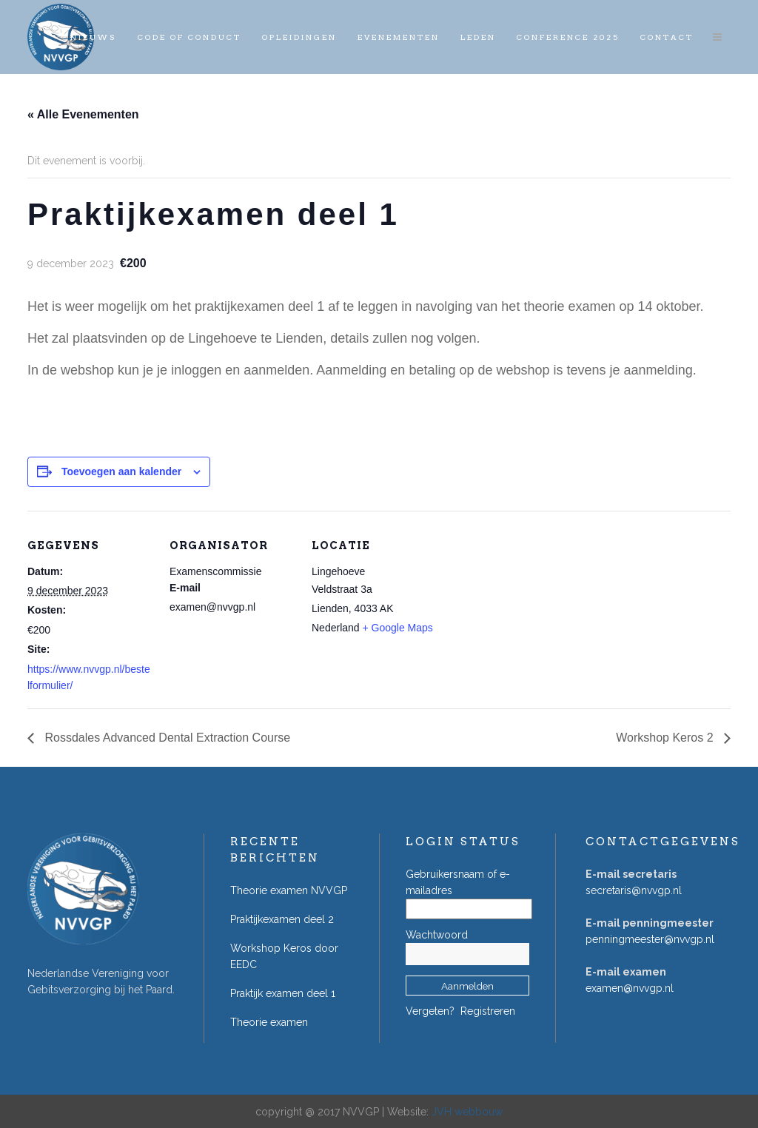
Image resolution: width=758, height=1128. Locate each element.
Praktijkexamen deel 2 (282, 919)
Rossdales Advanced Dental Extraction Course (165, 737)
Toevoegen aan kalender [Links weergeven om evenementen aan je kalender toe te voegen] (121, 471)
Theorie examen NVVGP (288, 890)
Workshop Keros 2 (666, 737)
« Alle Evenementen (83, 114)
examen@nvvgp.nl (630, 988)
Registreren (487, 1011)
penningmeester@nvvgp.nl (650, 939)
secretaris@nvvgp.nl (634, 890)
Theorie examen (269, 1022)
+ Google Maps (398, 628)
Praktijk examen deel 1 (282, 993)
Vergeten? (430, 1011)
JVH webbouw (467, 1112)
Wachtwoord (437, 935)
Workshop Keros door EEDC (284, 956)
